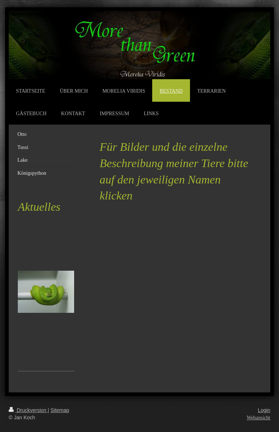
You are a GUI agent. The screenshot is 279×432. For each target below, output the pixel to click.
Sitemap (59, 410)
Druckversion (28, 410)
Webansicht (258, 417)
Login (264, 410)
